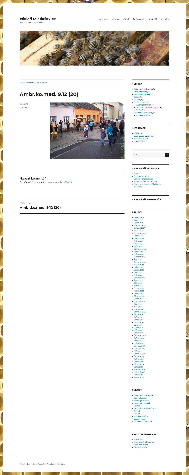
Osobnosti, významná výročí (147, 107)
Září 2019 (137, 351)
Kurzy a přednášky (143, 105)
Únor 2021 (138, 325)
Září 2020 (138, 330)
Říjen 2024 (138, 244)
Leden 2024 (138, 254)
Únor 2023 (138, 273)
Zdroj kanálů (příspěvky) (144, 136)
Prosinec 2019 (139, 346)
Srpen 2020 (138, 333)
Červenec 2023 (139, 262)
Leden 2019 (138, 367)
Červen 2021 (139, 314)
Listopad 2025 (139, 228)
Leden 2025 (138, 241)
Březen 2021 (139, 322)
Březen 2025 (139, 238)
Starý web (103, 19)
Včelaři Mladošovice (38, 19)
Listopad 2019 (139, 349)
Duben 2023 (138, 267)
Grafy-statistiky (140, 92)
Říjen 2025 (138, 231)
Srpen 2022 (138, 286)
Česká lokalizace (140, 141)
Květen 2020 (139, 338)
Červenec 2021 (139, 312)
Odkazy (137, 97)
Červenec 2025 (140, 233)
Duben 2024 (139, 252)
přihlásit (68, 182)
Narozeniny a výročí (142, 94)
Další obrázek (42, 83)
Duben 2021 (138, 320)
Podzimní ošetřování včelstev (145, 182)
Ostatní (137, 100)
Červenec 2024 (140, 249)
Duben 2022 (139, 293)
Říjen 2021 (138, 304)
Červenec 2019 (139, 354)
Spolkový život (139, 102)
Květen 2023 (139, 265)
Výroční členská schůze (143, 179)
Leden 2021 (138, 328)
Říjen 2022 (138, 280)
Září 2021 (137, 307)
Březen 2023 (139, 270)
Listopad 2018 (139, 372)
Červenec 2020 (140, 335)
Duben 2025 (139, 236)
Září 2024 (138, 246)
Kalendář (152, 19)
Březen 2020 (139, 341)
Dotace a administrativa (143, 89)
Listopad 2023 (139, 257)
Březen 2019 (139, 364)
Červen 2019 (139, 356)
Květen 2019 (139, 359)
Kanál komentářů (141, 139)
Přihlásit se (138, 133)
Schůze (139, 110)
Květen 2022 (139, 291)
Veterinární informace (143, 113)
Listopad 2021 (139, 301)
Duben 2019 (138, 362)
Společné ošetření (143, 115)
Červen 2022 (139, 288)
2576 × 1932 (24, 107)
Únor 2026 (138, 220)
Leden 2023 (138, 275)
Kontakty (164, 19)
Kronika (115, 19)
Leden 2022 (138, 299)
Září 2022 (138, 283)
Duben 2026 (139, 217)
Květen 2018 (139, 377)
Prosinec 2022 (139, 278)
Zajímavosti (138, 19)
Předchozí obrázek (27, 83)
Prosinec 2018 (139, 370)
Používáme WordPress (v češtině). (51, 464)
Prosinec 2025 (139, 225)
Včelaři (126, 19)
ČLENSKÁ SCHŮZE (141, 176)
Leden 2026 (138, 223)
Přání (136, 174)
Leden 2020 (138, 343)
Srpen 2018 (138, 375)
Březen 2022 (139, 296)
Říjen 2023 (138, 259)
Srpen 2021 (138, 309)
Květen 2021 (139, 317)
